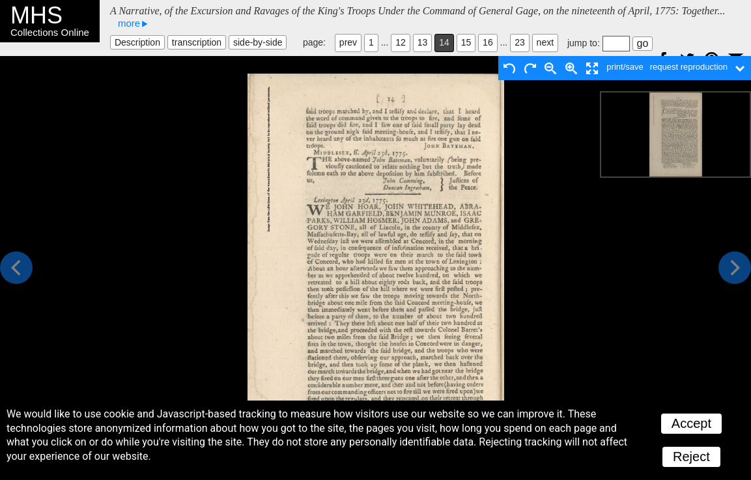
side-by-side (257, 42)
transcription (196, 42)
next (545, 42)
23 (520, 42)
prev (348, 42)
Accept (691, 423)
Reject (691, 456)
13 (423, 42)
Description (137, 42)
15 (466, 42)
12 (400, 42)
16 (488, 42)
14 (444, 42)
